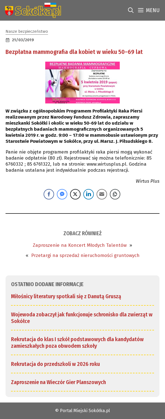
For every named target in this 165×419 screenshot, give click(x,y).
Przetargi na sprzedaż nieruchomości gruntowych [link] (85, 255)
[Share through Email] (102, 194)
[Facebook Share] (49, 194)
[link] (32, 10)
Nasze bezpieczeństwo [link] (27, 31)
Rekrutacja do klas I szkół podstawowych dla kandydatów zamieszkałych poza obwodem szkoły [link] (77, 342)
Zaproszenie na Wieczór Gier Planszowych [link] (58, 382)
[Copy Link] (115, 194)
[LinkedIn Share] (88, 194)
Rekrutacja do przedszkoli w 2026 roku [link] (55, 364)
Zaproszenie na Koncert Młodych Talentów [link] (80, 245)
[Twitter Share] (75, 194)
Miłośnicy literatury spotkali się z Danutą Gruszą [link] (66, 296)
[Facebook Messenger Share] (62, 194)
